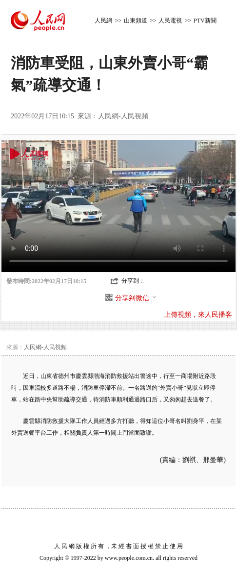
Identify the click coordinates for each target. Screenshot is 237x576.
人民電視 (170, 20)
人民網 (103, 20)
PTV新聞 (205, 20)
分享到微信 (136, 298)
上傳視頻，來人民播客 (198, 314)
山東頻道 (135, 20)
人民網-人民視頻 (123, 116)
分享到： (133, 280)
